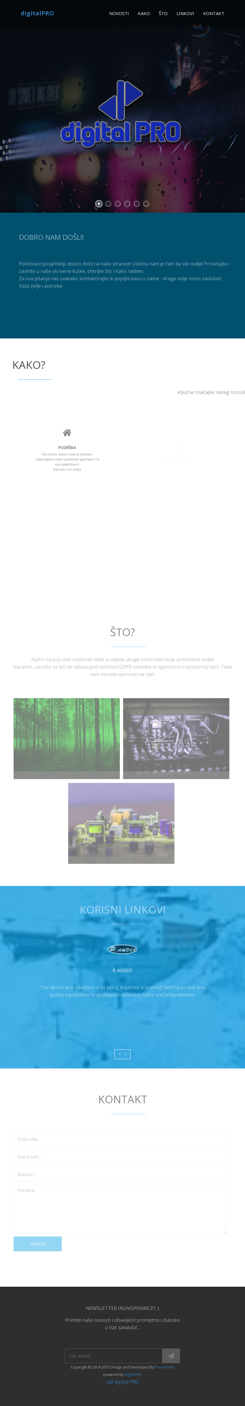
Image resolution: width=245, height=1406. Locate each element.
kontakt (213, 13)
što (163, 13)
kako (144, 13)
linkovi (185, 13)
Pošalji (35, 1244)
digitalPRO (37, 13)
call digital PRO (122, 1382)
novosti (119, 13)
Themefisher (164, 1367)
